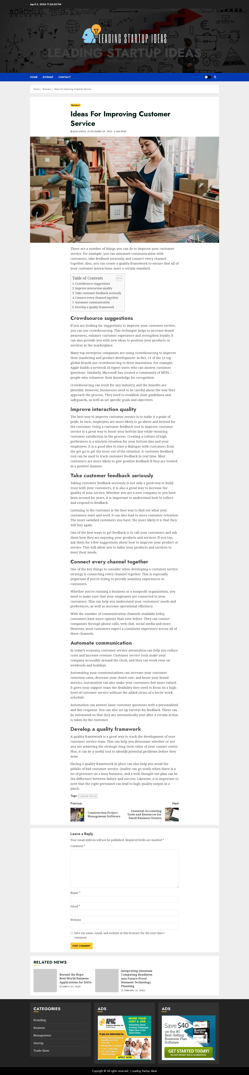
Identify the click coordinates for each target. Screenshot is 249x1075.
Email (75, 906)
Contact (64, 77)
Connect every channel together (96, 298)
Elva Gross (79, 131)
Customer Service (87, 796)
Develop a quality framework (94, 307)
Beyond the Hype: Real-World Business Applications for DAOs (45, 980)
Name (75, 893)
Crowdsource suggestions (92, 283)
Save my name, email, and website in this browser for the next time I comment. (119, 935)
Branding (40, 1020)
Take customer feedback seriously (98, 293)
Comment (77, 846)
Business (75, 105)
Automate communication (92, 302)
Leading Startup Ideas (124, 53)
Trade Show (41, 1051)
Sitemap (48, 77)
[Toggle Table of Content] (117, 278)
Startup (38, 1043)
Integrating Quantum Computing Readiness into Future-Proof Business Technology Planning (107, 980)
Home (33, 77)
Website (75, 920)
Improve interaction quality (93, 288)
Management (42, 1035)
